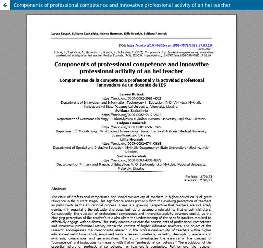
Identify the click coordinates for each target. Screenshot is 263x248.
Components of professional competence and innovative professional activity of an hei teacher (122, 5)
